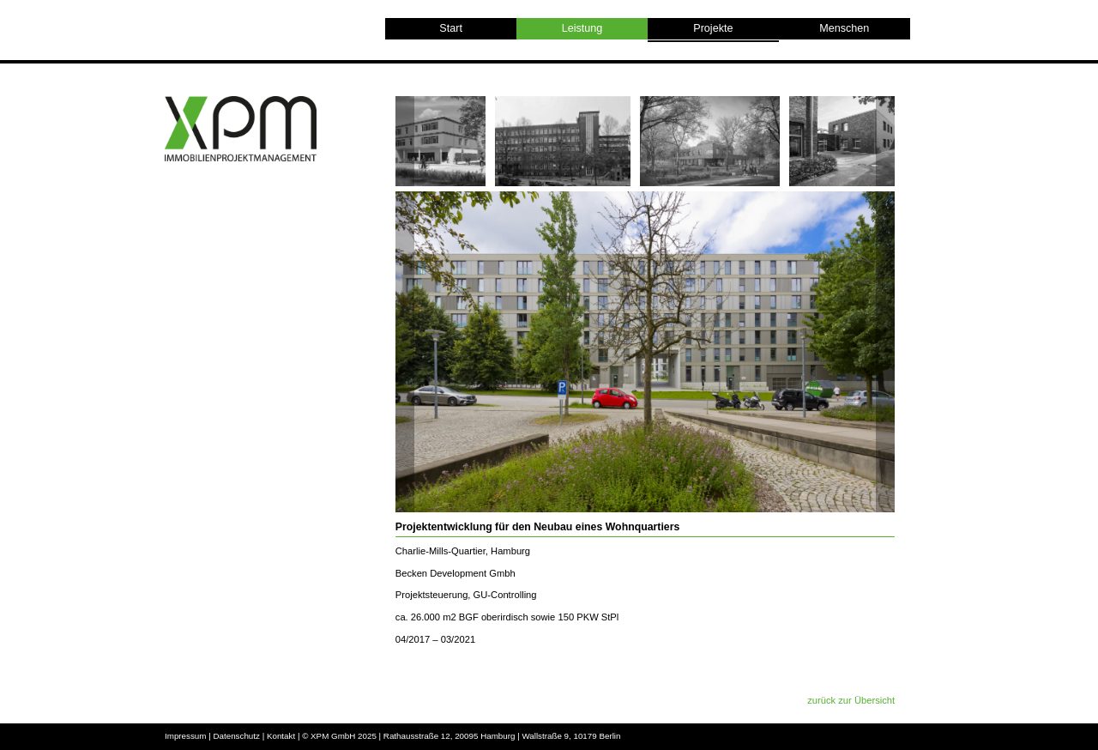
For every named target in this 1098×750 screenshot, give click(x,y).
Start (450, 28)
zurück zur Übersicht (851, 700)
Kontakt (281, 736)
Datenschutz (236, 736)
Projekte (713, 31)
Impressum (185, 736)
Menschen (844, 28)
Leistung (582, 28)
